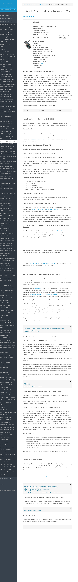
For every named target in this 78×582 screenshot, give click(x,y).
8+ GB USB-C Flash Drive (56, 288)
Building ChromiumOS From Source (59, 517)
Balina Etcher (44, 313)
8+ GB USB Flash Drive (52, 227)
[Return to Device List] (34, 21)
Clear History (5, 484)
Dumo (46, 73)
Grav (6, 490)
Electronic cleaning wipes (40, 150)
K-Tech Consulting (11, 5)
